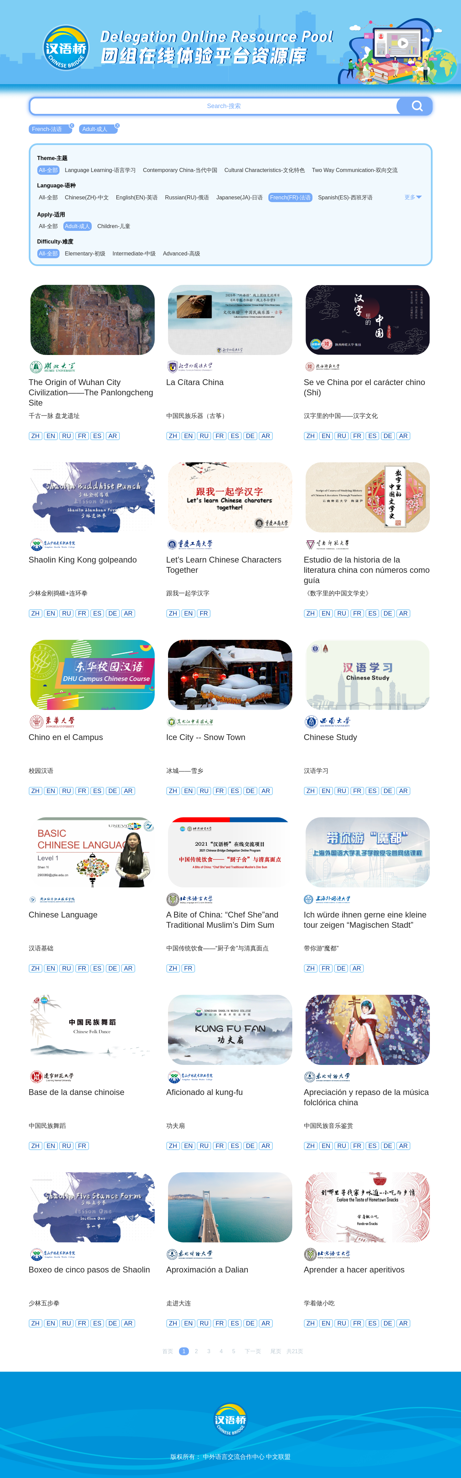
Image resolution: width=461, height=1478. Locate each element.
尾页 (275, 1351)
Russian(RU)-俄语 (187, 197)
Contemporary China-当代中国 (180, 170)
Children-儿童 (113, 226)
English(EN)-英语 (137, 197)
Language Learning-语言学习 (100, 170)
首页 (167, 1351)
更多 (413, 197)
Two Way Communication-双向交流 (355, 170)
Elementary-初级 (85, 253)
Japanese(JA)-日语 (239, 197)
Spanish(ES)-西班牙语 (345, 197)
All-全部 (48, 170)
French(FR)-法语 (290, 197)
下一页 (253, 1351)
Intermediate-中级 (134, 253)
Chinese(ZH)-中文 (87, 197)
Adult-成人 (100, 128)
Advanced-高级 (181, 253)
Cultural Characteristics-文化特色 (265, 170)
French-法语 (52, 128)
